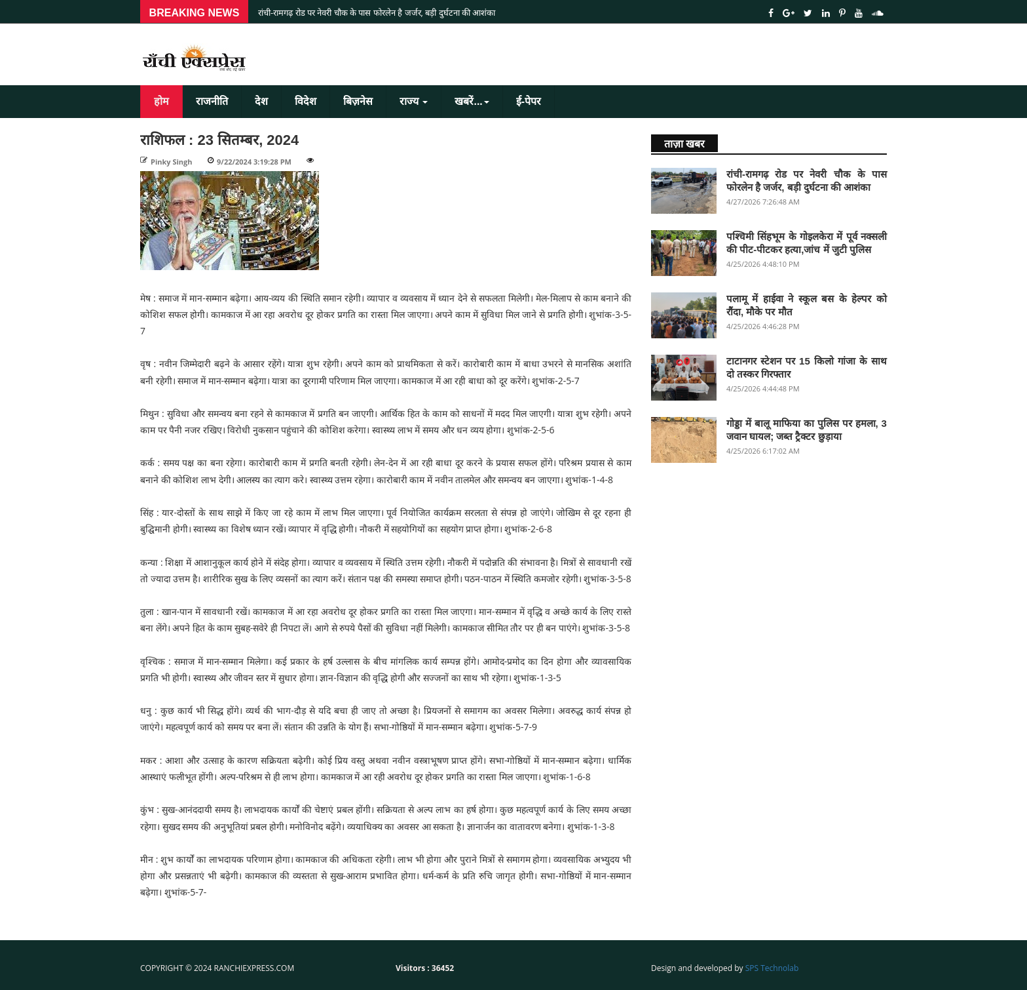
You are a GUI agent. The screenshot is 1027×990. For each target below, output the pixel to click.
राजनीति (212, 101)
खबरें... (472, 101)
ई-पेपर (528, 101)
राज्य (414, 101)
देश (261, 101)
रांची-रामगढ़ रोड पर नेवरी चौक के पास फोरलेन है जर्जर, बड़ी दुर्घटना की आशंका (376, 12)
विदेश (305, 101)
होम (161, 101)
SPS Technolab (772, 968)
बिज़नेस (358, 101)
